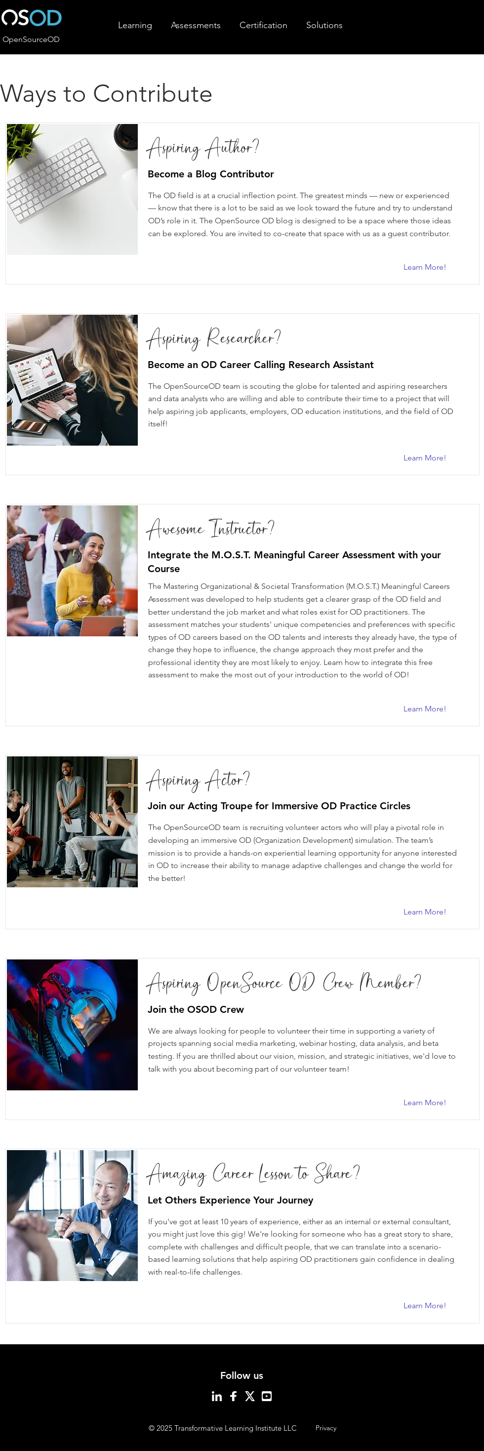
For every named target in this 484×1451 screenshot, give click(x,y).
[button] (135, 25)
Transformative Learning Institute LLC (235, 1428)
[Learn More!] (430, 267)
